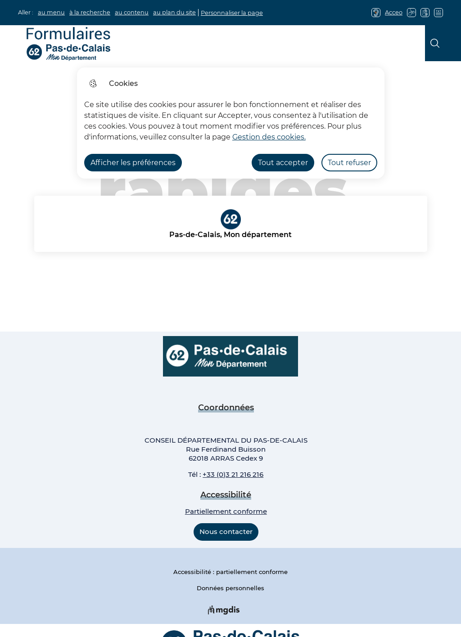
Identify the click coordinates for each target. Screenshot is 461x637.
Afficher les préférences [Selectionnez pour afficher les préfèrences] (133, 162)
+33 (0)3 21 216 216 (233, 474)
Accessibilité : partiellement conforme (230, 571)
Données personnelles (230, 588)
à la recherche (89, 12)
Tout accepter (283, 162)
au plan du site (174, 12)
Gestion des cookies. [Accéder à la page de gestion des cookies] (269, 137)
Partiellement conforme (226, 511)
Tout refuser (349, 162)
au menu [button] (51, 12)
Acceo (393, 12)
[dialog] (230, 123)
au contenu (132, 12)
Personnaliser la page (232, 12)
